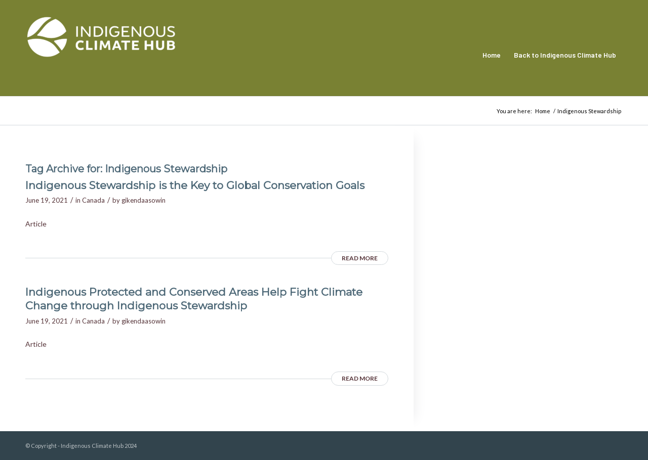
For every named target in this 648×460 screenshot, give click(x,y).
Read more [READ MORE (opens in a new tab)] (360, 258)
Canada (93, 200)
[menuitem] (491, 55)
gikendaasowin (144, 200)
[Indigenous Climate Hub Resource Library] (101, 55)
